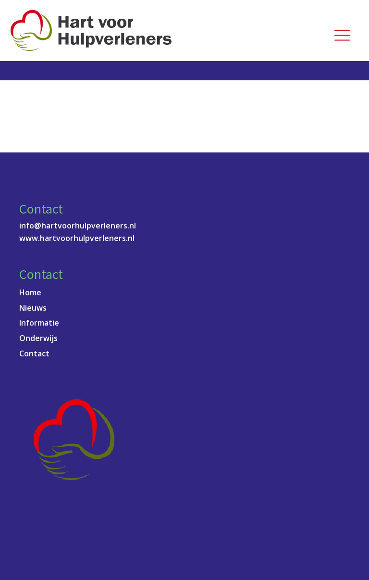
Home (30, 292)
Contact (34, 353)
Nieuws (33, 308)
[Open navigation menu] (342, 35)
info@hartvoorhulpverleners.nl (77, 225)
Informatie (39, 322)
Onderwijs (38, 338)
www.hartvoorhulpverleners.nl (77, 238)
